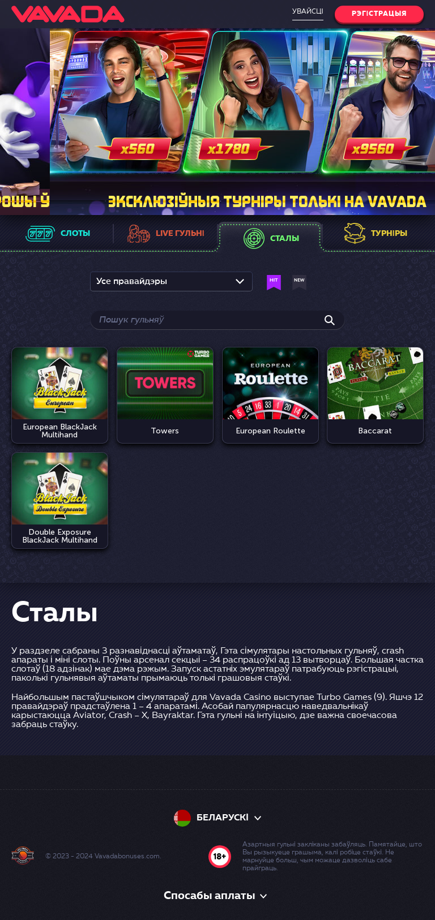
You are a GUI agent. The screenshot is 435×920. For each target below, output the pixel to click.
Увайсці (307, 11)
